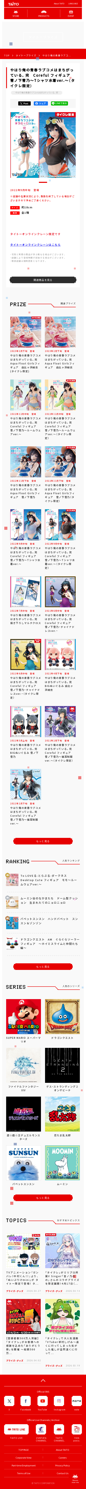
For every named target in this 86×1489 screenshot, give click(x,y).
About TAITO (59, 3)
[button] (43, 182)
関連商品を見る (43, 280)
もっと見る (43, 841)
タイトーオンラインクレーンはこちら (35, 245)
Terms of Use (23, 1473)
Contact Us (62, 1473)
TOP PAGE (23, 1450)
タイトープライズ (26, 55)
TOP (7, 55)
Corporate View (24, 1457)
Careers (63, 1457)
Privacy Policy (62, 1465)
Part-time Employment (24, 1465)
